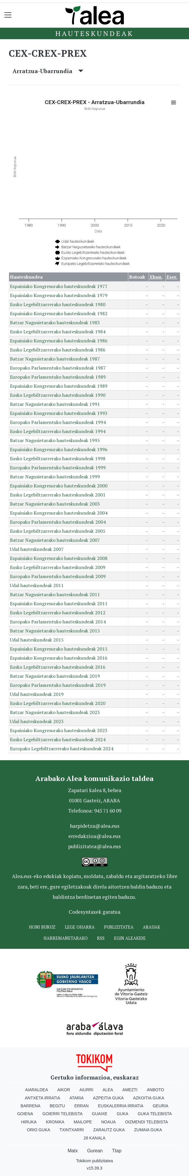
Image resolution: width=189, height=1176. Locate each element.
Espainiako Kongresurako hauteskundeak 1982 (58, 313)
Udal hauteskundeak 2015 (37, 640)
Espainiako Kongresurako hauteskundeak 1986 (58, 340)
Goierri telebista (62, 1113)
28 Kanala (94, 1138)
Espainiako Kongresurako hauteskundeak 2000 (58, 485)
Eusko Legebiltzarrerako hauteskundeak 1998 (57, 458)
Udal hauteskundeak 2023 (37, 721)
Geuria (161, 1105)
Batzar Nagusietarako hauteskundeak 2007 (55, 540)
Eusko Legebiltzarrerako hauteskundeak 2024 (57, 739)
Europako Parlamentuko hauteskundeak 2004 (58, 522)
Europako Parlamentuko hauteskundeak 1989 (58, 377)
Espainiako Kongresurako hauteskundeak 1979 (58, 295)
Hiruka (29, 1122)
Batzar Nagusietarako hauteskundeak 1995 (55, 440)
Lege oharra (80, 927)
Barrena (31, 1105)
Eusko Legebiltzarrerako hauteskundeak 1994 (57, 431)
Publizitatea (118, 927)
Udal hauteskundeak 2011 (37, 585)
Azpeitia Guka (108, 1098)
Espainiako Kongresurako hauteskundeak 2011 (58, 603)
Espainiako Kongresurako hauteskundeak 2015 (58, 649)
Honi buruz (42, 927)
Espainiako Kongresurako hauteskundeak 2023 (58, 730)
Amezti (129, 1089)
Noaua (108, 1122)
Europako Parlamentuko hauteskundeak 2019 (58, 685)
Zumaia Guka (148, 1129)
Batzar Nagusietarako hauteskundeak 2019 (55, 676)
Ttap (117, 1150)
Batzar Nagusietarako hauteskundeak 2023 (55, 712)
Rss (101, 938)
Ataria (77, 1098)
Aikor (63, 1089)
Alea (108, 1089)
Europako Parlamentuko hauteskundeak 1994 (58, 422)
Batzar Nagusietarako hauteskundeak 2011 (55, 594)
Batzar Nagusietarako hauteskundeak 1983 (55, 322)
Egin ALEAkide (130, 938)
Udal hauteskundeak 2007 (37, 549)
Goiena (25, 1113)
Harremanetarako (66, 938)
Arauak (151, 927)
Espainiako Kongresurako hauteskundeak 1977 (58, 286)
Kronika (55, 1122)
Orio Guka (38, 1129)
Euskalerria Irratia (120, 1105)
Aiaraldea (36, 1089)
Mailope (83, 1122)
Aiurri (86, 1089)
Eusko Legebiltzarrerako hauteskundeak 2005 (57, 531)
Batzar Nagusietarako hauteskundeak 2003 (55, 504)
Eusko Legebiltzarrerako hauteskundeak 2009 (57, 567)
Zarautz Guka (109, 1129)
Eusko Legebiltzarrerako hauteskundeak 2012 (57, 612)
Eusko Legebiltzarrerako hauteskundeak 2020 (57, 703)
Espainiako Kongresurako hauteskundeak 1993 (58, 413)
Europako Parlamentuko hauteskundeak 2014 (58, 621)
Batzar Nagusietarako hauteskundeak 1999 (55, 476)
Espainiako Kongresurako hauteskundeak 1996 (58, 449)
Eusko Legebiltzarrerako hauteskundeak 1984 (57, 331)
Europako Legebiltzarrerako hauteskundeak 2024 (61, 748)
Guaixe (99, 1113)
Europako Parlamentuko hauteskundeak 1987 (58, 368)
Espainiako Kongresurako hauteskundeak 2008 (58, 558)
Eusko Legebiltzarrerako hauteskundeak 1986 (57, 349)
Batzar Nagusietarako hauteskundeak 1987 (55, 359)
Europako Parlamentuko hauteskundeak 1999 (58, 467)
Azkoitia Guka (148, 1098)
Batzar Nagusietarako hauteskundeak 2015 (55, 630)
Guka (122, 1113)
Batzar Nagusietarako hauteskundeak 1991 (55, 404)
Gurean (95, 1150)
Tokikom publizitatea (94, 1160)
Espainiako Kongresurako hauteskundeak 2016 (58, 658)
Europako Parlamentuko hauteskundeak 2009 (58, 576)
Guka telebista (155, 1113)
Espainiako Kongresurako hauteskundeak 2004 (58, 513)
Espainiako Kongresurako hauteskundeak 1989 (58, 386)
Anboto (155, 1089)
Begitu (57, 1105)
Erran (81, 1105)
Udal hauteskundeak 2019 (37, 694)
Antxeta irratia (42, 1098)
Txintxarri (72, 1129)
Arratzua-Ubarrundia (48, 71)
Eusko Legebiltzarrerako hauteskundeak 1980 (57, 304)
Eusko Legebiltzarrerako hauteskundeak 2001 (57, 495)
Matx (72, 1150)
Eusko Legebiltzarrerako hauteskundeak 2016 (57, 667)
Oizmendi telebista (146, 1122)
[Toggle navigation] (8, 15)
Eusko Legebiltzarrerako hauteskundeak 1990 (57, 395)
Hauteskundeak (94, 33)
